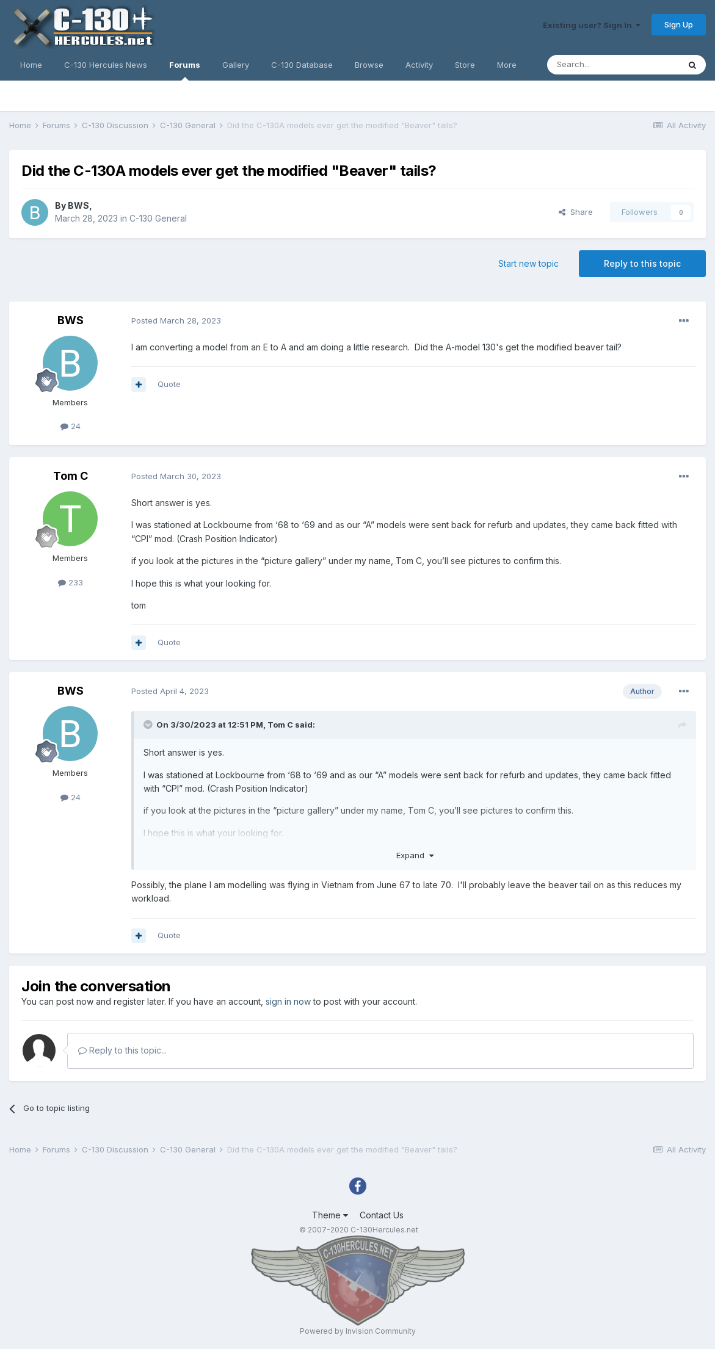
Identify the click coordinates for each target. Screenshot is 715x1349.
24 (70, 426)
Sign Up (678, 24)
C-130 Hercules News (105, 65)
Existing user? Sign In (592, 25)
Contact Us (382, 1215)
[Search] (613, 64)
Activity (419, 65)
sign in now (288, 1001)
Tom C (70, 475)
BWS (78, 205)
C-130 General (158, 218)
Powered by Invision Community (358, 1331)
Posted (176, 320)
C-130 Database (302, 65)
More (507, 65)
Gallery (235, 65)
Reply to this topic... (122, 1050)
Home (31, 65)
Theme (330, 1215)
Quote (169, 384)
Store (465, 65)
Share (576, 212)
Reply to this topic (642, 263)
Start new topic (528, 263)
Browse (369, 65)
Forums (184, 70)
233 (70, 582)
